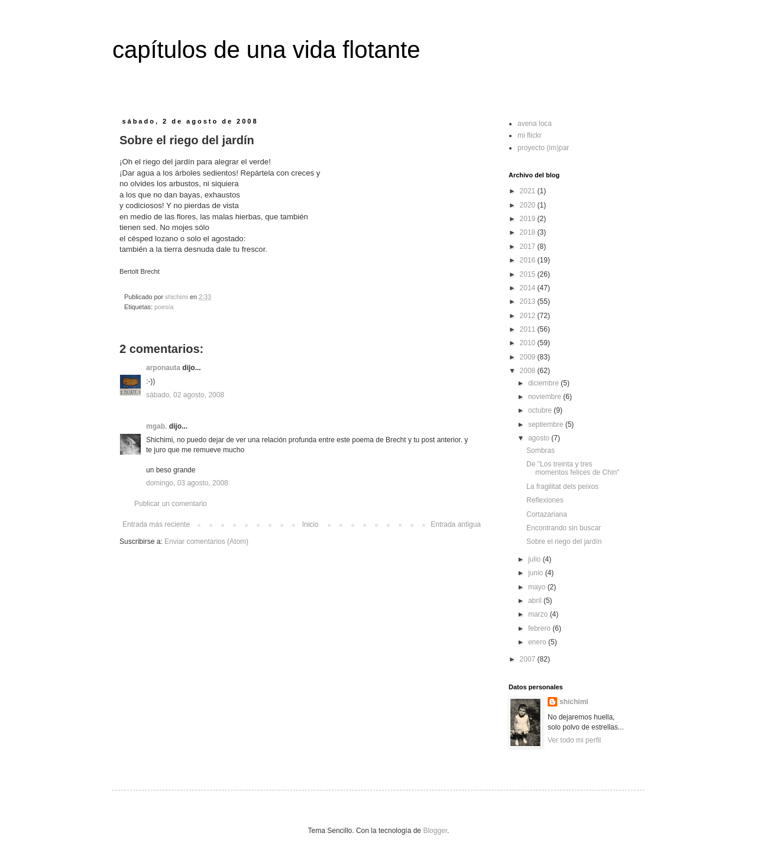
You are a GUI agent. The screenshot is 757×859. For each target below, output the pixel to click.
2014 (529, 288)
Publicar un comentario (170, 504)
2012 (529, 316)
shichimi (573, 702)
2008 (529, 371)
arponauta (163, 368)
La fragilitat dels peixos (562, 486)
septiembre (546, 424)
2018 (529, 232)
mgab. (156, 426)
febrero (540, 628)
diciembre (544, 383)
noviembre (545, 397)
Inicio (310, 524)
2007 (529, 659)
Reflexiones (545, 500)
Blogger (435, 830)
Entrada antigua (456, 524)
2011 (529, 329)
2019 (529, 219)
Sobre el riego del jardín (563, 541)
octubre (541, 410)
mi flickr (529, 135)
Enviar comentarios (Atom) (206, 541)
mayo (538, 587)
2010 (529, 343)
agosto (539, 438)
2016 (529, 260)
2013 (529, 301)
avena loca (534, 123)
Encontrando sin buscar (563, 528)
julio (535, 559)
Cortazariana (546, 514)
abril (536, 601)
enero (538, 642)
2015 (529, 274)
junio (536, 573)
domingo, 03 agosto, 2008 (187, 483)
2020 (529, 205)
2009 (529, 357)
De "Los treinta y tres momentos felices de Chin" (572, 468)
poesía (163, 306)
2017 (529, 246)
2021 (529, 191)
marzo (539, 614)
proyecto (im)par (543, 148)
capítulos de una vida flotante (266, 50)
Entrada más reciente (156, 524)
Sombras (540, 450)
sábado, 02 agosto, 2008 (185, 395)
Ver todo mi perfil (574, 740)
